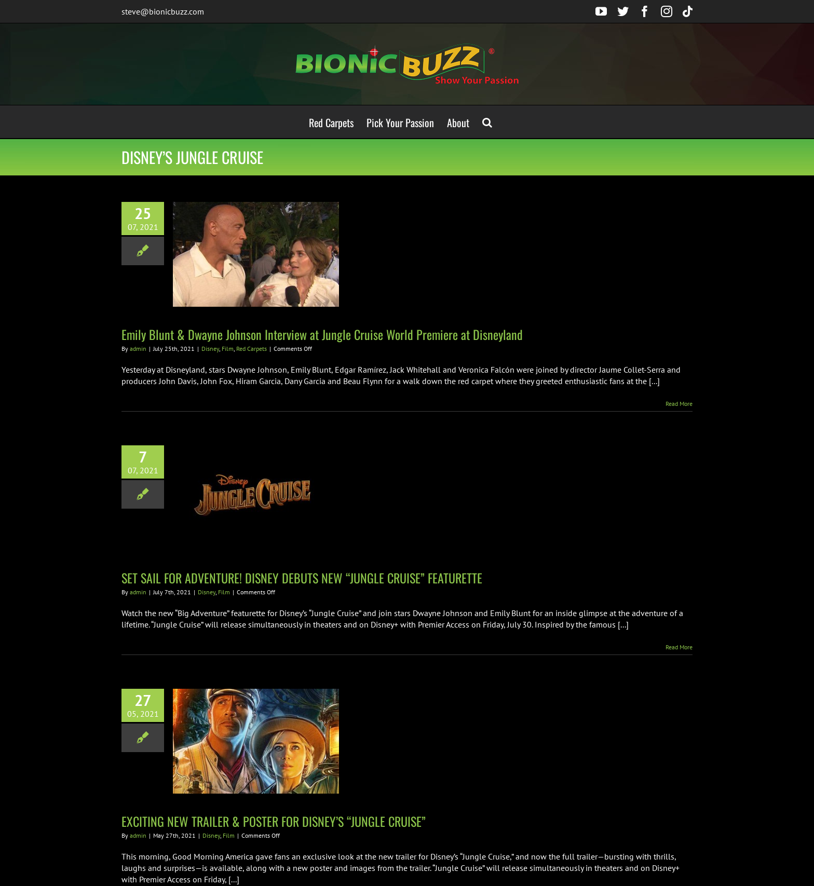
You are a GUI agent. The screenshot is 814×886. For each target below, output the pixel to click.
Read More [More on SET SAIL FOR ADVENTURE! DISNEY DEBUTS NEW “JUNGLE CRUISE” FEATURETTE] (679, 647)
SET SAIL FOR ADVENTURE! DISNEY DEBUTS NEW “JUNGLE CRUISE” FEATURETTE (301, 577)
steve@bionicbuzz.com (162, 11)
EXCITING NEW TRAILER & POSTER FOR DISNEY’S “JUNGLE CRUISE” (273, 821)
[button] (487, 121)
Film (228, 348)
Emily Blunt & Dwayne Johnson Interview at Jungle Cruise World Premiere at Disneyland (322, 334)
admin (138, 348)
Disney (210, 348)
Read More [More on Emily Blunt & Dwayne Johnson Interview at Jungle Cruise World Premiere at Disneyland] (679, 403)
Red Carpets (251, 348)
